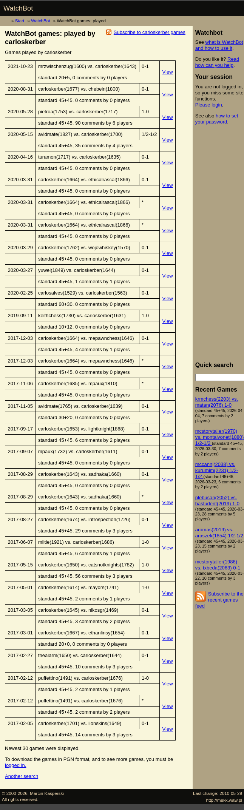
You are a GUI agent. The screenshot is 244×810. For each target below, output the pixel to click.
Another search (21, 776)
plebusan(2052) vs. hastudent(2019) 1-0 (217, 500)
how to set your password (216, 119)
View (167, 72)
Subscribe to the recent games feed (219, 600)
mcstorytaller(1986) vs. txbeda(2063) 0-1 (217, 565)
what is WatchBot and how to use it (219, 45)
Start (20, 20)
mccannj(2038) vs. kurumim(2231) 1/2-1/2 (216, 470)
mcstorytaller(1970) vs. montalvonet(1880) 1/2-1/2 (219, 437)
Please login (208, 105)
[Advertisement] (219, 243)
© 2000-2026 (15, 793)
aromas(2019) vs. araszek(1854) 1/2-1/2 (219, 532)
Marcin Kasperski (47, 793)
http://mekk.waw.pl (224, 800)
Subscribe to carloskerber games (149, 32)
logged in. (15, 765)
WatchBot (18, 8)
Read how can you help (217, 62)
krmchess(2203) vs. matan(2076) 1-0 (216, 402)
